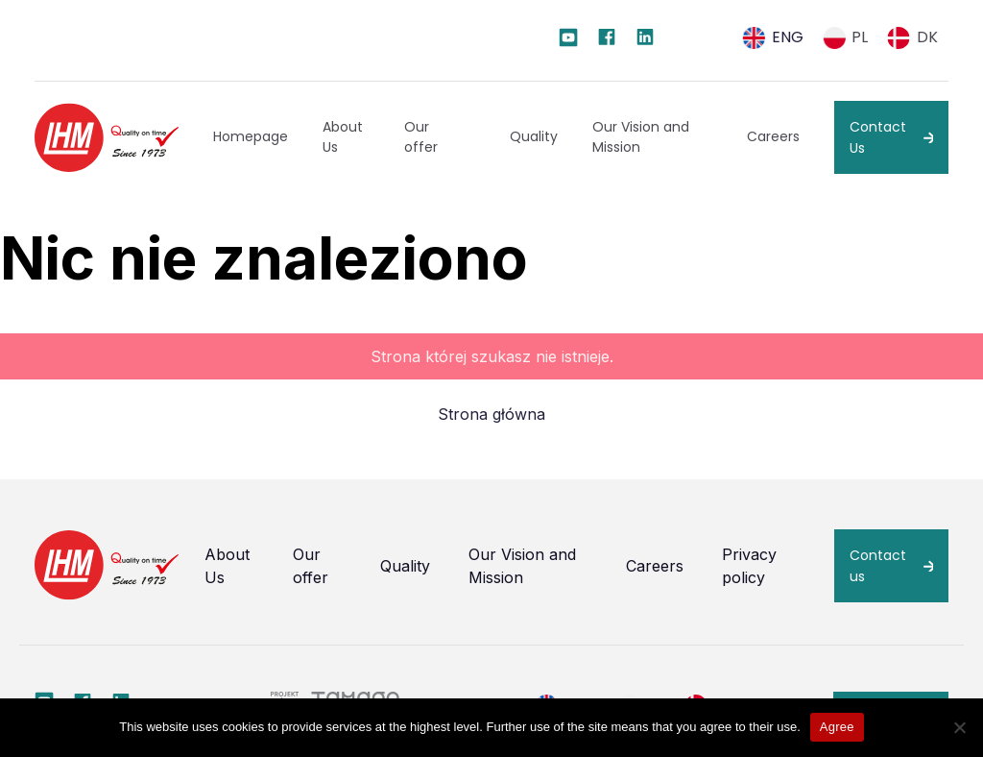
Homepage (250, 136)
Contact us (878, 566)
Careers (773, 136)
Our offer (421, 137)
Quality (534, 136)
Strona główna (491, 414)
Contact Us (878, 137)
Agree (837, 727)
